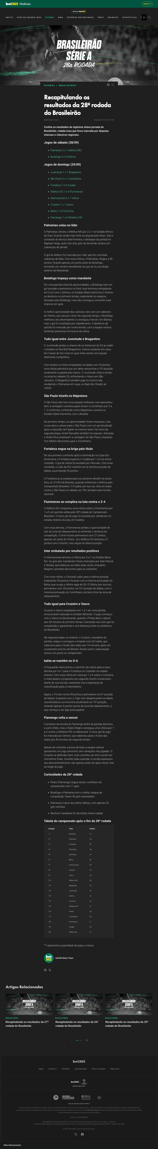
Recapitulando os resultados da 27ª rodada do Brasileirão (27, 1023)
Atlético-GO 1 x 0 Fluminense (66, 191)
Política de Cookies (92, 1110)
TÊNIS (101, 17)
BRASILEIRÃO (67, 85)
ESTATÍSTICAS (129, 17)
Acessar (79, 11)
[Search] (149, 17)
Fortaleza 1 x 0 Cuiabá (62, 185)
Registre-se (147, 4)
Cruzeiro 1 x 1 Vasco (62, 204)
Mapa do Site (114, 1069)
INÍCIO (9, 17)
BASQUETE (113, 17)
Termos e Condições (98, 1069)
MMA (60, 17)
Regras (41, 1069)
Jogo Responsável (80, 1069)
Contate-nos (52, 1069)
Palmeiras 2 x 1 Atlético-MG (66, 150)
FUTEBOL (49, 17)
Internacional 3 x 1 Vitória (64, 198)
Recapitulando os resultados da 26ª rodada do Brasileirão (77, 1023)
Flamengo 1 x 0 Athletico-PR (66, 217)
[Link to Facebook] (108, 86)
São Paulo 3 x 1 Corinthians (65, 178)
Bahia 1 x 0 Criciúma (62, 211)
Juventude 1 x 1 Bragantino (65, 172)
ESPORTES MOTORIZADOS (80, 17)
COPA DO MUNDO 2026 (29, 17)
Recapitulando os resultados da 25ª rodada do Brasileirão (126, 1023)
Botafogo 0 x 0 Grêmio (63, 156)
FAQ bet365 (65, 1069)
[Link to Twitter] (113, 86)
